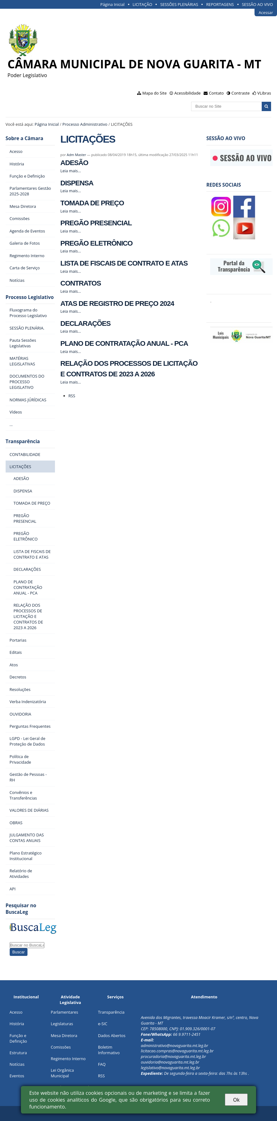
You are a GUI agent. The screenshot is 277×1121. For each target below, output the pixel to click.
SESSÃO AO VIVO (257, 4)
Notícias (17, 1064)
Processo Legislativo (30, 297)
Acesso (16, 1012)
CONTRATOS (80, 283)
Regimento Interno (68, 1058)
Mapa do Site (154, 93)
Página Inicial (112, 4)
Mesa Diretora (64, 1035)
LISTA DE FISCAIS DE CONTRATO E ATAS (123, 263)
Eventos (17, 1076)
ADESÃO (74, 163)
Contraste (240, 93)
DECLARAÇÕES (85, 323)
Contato (216, 93)
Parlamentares (64, 1012)
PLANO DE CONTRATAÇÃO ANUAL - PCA (124, 343)
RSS (71, 396)
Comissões (61, 1047)
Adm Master (76, 154)
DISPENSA (76, 183)
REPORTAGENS (220, 4)
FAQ (102, 1064)
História (17, 1023)
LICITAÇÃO (142, 4)
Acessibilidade (187, 93)
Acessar (266, 12)
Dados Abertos (112, 1035)
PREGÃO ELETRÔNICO (96, 243)
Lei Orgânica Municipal (62, 1073)
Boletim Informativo (109, 1049)
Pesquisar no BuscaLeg (21, 908)
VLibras (264, 93)
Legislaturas (62, 1023)
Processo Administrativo (84, 124)
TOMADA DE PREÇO (92, 203)
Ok (236, 1099)
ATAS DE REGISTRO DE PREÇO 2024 (117, 303)
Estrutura (18, 1052)
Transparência (23, 441)
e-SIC (102, 1023)
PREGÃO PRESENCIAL (96, 223)
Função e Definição (18, 1038)
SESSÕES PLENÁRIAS (179, 4)
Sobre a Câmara (24, 138)
